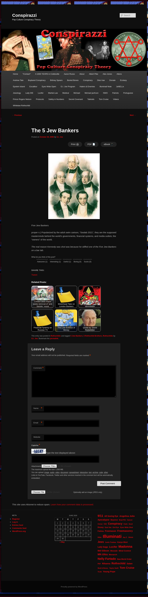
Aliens (119, 74)
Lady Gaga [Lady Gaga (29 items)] (103, 547)
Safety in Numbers (56, 99)
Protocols (40, 99)
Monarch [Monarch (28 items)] (113, 554)
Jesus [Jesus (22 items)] (130, 537)
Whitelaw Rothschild (21, 105)
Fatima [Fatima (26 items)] (101, 531)
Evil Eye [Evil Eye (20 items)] (116, 527)
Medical (65, 93)
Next (133, 115)
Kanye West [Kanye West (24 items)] (122, 542)
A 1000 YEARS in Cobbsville (47, 74)
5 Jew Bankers (77, 336)
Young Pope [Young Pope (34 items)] (109, 571)
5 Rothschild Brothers (93, 336)
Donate (112, 80)
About (81, 74)
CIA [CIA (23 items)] (105, 524)
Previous (17, 115)
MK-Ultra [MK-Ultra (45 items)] (103, 554)
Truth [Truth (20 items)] (100, 572)
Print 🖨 (75, 144)
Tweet (34, 275)
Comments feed (19, 528)
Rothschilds (56, 336)
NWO (105, 93)
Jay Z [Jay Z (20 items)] (125, 537)
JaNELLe (120, 86)
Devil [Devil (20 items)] (131, 524)
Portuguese (128, 93)
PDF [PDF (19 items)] (99, 564)
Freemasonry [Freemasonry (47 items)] (125, 531)
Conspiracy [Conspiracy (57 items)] (115, 523)
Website (36, 437)
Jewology (17, 93)
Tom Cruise (103, 99)
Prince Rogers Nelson (22, 99)
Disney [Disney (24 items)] (101, 527)
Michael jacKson (91, 93)
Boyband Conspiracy (36, 80)
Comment (38, 368)
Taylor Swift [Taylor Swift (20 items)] (113, 568)
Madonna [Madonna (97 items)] (125, 546)
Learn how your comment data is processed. (72, 504)
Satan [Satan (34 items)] (130, 563)
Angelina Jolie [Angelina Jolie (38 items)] (127, 516)
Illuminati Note (106, 86)
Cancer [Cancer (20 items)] (129, 520)
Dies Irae (101, 80)
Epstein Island (19, 86)
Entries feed (17, 525)
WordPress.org (19, 531)
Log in (15, 522)
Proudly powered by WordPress (74, 587)
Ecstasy (123, 80)
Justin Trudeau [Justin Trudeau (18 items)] (110, 542)
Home (15, 74)
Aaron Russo (69, 74)
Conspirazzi (24, 15)
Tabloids (90, 99)
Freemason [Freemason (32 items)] (110, 531)
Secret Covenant (76, 99)
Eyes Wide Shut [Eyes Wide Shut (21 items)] (126, 527)
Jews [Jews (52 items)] (101, 541)
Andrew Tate (18, 80)
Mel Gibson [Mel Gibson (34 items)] (103, 551)
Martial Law (53, 93)
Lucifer (40, 93)
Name (37, 408)
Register (16, 519)
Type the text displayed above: (61, 453)
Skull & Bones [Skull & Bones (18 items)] (103, 568)
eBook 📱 (108, 144)
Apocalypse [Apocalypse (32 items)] (103, 520)
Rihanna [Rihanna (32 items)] (106, 563)
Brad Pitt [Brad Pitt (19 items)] (122, 520)
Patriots (115, 93)
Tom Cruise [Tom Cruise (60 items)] (127, 567)
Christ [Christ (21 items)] (100, 524)
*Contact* (27, 74)
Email (37, 423)
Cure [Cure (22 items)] (125, 524)
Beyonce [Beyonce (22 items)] (114, 520)
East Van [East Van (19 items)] (108, 527)
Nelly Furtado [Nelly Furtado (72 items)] (107, 558)
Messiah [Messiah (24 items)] (114, 551)
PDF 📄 (91, 144)
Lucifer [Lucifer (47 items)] (113, 546)
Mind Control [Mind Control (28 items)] (125, 551)
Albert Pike (93, 74)
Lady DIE (29, 93)
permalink (54, 338)
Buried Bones (72, 80)
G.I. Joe (60, 137)
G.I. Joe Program (68, 86)
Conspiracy (88, 80)
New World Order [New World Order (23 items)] (124, 559)
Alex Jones (107, 74)
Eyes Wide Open (49, 86)
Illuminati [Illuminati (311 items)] (112, 536)
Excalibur (33, 86)
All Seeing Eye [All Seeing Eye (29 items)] (111, 516)
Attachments (36, 466)
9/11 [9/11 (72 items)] (100, 515)
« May (62, 542)
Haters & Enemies (87, 86)
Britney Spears (56, 80)
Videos (116, 99)
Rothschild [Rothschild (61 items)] (119, 563)
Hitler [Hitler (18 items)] (99, 537)
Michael (76, 93)
